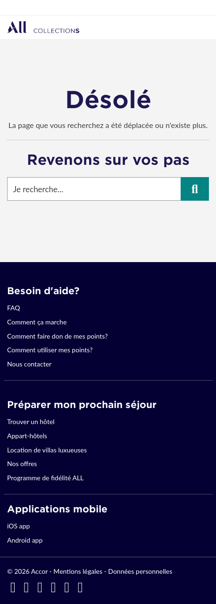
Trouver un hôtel (31, 421)
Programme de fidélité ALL (45, 478)
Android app (24, 540)
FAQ (13, 308)
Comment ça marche (36, 322)
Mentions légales (77, 571)
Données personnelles (140, 571)
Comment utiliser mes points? (49, 350)
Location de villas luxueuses (47, 450)
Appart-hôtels (27, 436)
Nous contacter (29, 364)
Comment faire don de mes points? (57, 336)
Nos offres (22, 463)
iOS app (18, 526)
